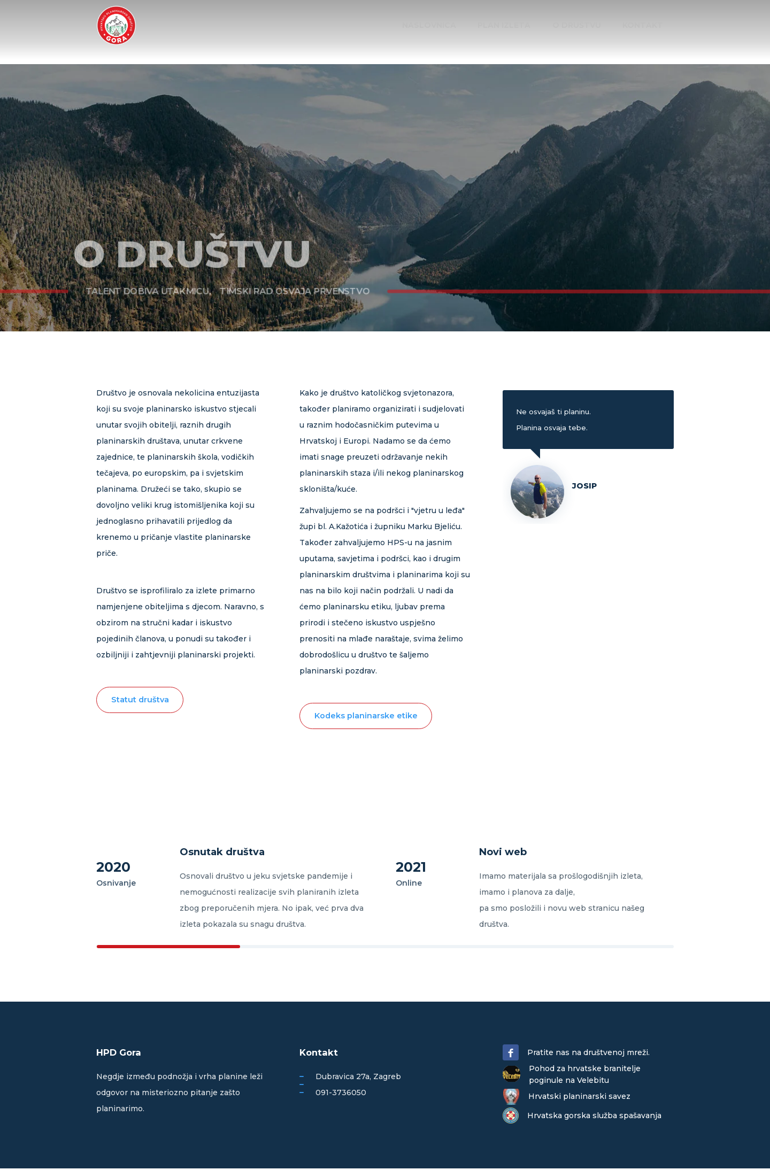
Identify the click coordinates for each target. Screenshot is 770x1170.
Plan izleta (517, 25)
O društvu (584, 25)
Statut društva (142, 700)
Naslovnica (448, 25)
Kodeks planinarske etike (368, 716)
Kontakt (645, 25)
